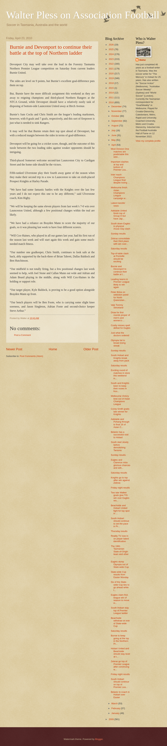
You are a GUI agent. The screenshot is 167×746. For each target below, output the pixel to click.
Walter (142, 60)
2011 (111, 97)
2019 (111, 78)
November (116, 111)
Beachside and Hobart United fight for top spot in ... (120, 509)
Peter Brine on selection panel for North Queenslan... (119, 296)
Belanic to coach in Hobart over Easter (120, 695)
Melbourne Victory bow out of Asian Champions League (120, 400)
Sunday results (118, 233)
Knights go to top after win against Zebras (120, 480)
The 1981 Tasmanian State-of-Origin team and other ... (120, 551)
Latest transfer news (118, 204)
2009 (111, 719)
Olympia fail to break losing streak (118, 343)
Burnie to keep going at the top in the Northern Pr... (120, 639)
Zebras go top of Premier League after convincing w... (120, 665)
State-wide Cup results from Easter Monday (120, 575)
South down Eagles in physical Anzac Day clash (120, 226)
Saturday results (119, 248)
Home (53, 349)
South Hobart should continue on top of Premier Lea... (120, 683)
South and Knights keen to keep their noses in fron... (120, 387)
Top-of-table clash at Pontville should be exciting (120, 257)
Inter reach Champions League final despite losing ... (120, 178)
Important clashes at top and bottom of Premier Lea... (120, 165)
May (113, 140)
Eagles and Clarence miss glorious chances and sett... (120, 464)
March (114, 703)
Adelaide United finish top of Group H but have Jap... (119, 214)
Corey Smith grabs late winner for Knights (120, 412)
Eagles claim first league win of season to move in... (120, 599)
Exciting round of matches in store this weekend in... (120, 374)
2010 (111, 102)
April (113, 145)
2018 (111, 83)
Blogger (99, 739)
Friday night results (120, 487)
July (113, 130)
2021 (111, 68)
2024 (111, 54)
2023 (111, 59)
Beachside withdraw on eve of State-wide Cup (120, 622)
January (115, 713)
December (116, 106)
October (115, 116)
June (114, 135)
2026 (111, 44)
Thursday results (119, 531)
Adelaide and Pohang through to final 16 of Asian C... (120, 423)
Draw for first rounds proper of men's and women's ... (120, 316)
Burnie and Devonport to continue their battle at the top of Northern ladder (51, 50)
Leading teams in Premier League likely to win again (120, 283)
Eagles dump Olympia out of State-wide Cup (120, 564)
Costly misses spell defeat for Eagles (120, 326)
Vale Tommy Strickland (117, 306)
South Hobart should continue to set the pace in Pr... (120, 522)
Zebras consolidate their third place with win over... (120, 241)
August (115, 125)
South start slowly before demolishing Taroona (119, 446)
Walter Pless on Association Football (83, 15)
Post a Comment (22, 335)
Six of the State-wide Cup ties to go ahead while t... (120, 586)
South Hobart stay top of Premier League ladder (120, 610)
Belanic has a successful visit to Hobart (119, 435)
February (116, 708)
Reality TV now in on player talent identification (120, 539)
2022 (111, 63)
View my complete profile (148, 141)
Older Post (91, 349)
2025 (111, 49)
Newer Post (14, 349)
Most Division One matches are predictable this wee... (120, 153)
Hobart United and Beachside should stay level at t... (120, 652)
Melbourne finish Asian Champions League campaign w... (119, 193)
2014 (111, 92)
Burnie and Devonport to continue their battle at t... (119, 270)
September (117, 121)
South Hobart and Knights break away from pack (120, 358)
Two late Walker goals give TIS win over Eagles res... (120, 496)
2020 (111, 73)
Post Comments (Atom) (31, 356)
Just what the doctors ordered (120, 334)
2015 (111, 88)
